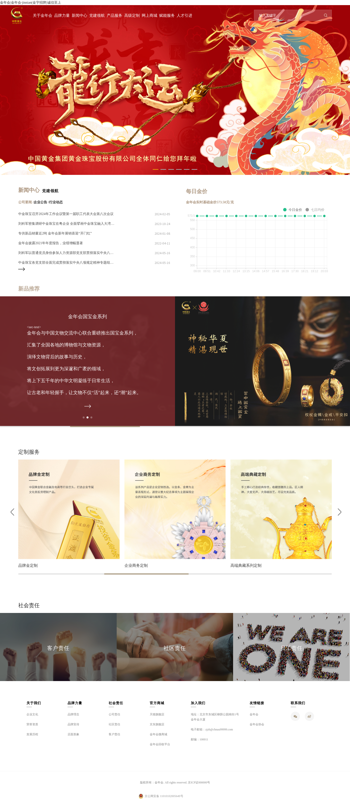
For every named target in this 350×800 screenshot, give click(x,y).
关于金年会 (42, 15)
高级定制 (132, 15)
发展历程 (32, 734)
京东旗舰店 (157, 724)
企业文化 (32, 714)
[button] (155, 169)
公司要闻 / (26, 202)
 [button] (11, 516)
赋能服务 (167, 15)
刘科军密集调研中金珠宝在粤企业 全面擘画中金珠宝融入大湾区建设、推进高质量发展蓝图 (66, 223)
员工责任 (291, 648)
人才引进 (184, 15)
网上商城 (149, 15)
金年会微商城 (158, 734)
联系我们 (298, 703)
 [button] (338, 516)
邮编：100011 (199, 739)
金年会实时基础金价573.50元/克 (210, 202)
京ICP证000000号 (199, 782)
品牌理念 (73, 714)
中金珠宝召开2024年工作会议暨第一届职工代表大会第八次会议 (66, 214)
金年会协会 (257, 724)
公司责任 (114, 714)
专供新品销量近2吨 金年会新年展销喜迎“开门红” (55, 233)
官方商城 (157, 703)
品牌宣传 (73, 724)
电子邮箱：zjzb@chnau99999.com (212, 729)
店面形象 (73, 734)
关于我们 (33, 703)
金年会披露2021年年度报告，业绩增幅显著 (50, 243)
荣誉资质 (32, 724)
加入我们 (198, 703)
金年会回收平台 (160, 744)
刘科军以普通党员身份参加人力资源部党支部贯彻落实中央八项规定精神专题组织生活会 (66, 253)
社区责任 (175, 648)
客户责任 (58, 648)
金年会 (254, 714)
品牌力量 (62, 15)
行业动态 (56, 202)
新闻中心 (79, 15)
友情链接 (257, 703)
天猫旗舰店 (157, 714)
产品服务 (114, 15)
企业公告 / (41, 202)
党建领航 (97, 15)
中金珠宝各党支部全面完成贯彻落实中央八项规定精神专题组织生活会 (66, 262)
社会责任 (116, 703)
